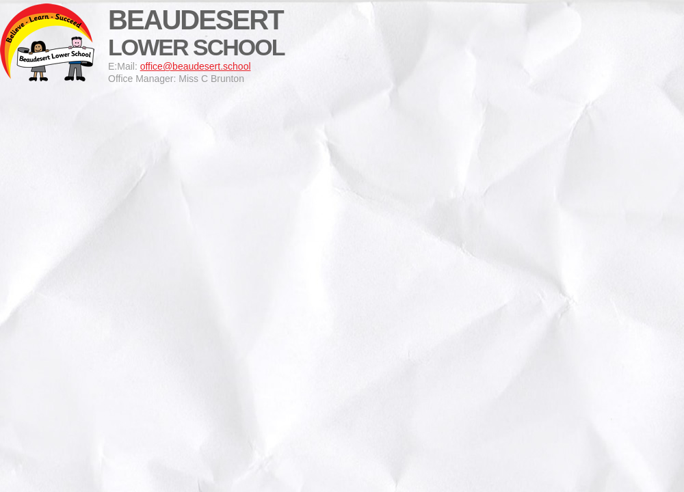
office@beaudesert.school (195, 66)
